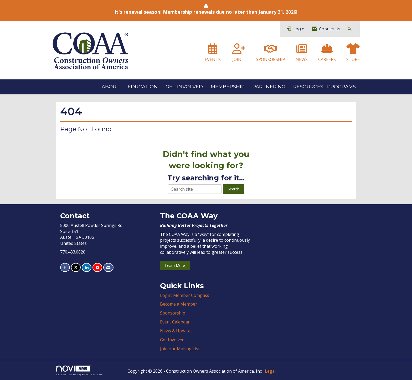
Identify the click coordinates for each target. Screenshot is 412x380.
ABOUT (111, 87)
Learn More (175, 265)
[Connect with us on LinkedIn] (86, 267)
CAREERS (327, 59)
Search (233, 188)
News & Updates (176, 331)
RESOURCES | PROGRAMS (324, 87)
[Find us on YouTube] (97, 267)
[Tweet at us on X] (76, 267)
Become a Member (178, 304)
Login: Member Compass (184, 295)
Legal (270, 371)
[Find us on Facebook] (65, 267)
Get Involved (172, 340)
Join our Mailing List (180, 349)
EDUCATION (143, 87)
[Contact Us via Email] (108, 267)
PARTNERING (269, 87)
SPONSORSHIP (270, 59)
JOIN (236, 59)
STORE (353, 59)
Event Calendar (175, 322)
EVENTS (213, 59)
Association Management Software (79, 370)
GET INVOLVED (184, 87)
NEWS (302, 59)
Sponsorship (172, 313)
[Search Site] (350, 29)
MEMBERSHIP (228, 87)
